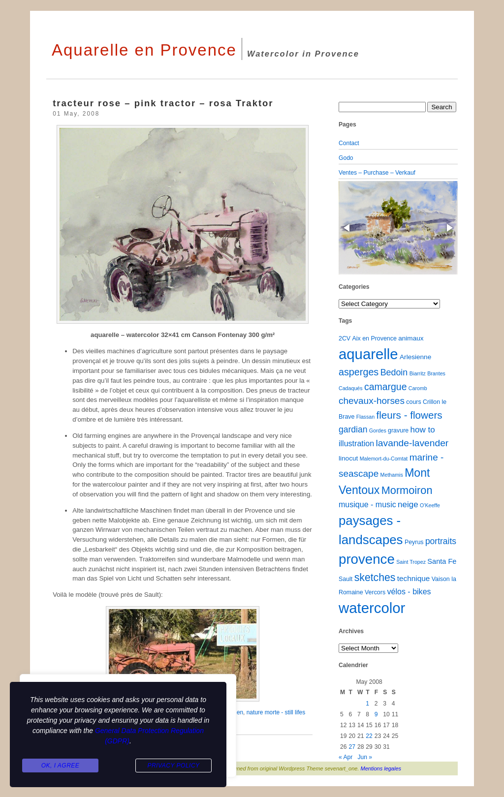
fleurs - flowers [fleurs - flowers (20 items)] (409, 415)
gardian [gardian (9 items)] (353, 429)
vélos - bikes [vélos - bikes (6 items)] (409, 591)
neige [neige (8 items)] (408, 504)
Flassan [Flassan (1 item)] (365, 417)
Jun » (364, 757)
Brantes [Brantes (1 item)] (436, 373)
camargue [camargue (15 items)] (385, 386)
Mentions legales (381, 768)
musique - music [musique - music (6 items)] (367, 504)
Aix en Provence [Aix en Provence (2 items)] (374, 338)
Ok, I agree (60, 765)
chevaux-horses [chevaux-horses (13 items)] (372, 401)
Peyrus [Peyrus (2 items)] (414, 542)
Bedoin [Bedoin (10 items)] (394, 372)
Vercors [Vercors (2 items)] (375, 592)
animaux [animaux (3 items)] (410, 338)
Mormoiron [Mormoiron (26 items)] (407, 490)
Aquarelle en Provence (144, 50)
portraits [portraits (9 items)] (440, 541)
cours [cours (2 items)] (413, 401)
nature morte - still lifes (276, 712)
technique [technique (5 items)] (413, 578)
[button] (347, 228)
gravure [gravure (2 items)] (398, 430)
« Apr (345, 757)
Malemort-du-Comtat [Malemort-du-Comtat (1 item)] (384, 458)
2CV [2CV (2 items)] (344, 338)
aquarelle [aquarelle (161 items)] (368, 354)
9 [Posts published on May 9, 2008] (376, 714)
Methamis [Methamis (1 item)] (391, 475)
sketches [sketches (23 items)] (375, 577)
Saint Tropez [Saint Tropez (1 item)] (411, 562)
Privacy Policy (173, 765)
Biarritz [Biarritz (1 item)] (418, 373)
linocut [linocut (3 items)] (348, 458)
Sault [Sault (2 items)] (345, 579)
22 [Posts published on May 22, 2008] (369, 736)
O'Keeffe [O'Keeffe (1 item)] (430, 505)
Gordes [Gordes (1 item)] (377, 430)
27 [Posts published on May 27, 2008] (351, 746)
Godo (346, 157)
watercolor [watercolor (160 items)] (372, 608)
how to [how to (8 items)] (422, 429)
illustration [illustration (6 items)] (356, 443)
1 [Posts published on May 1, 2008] (367, 703)
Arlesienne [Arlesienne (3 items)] (415, 357)
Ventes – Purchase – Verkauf (377, 172)
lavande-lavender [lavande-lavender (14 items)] (412, 443)
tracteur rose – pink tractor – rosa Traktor (163, 103)
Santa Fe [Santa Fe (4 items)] (441, 561)
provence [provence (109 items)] (367, 559)
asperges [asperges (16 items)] (358, 372)
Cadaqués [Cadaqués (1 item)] (351, 388)
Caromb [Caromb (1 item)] (418, 388)
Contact (349, 143)
